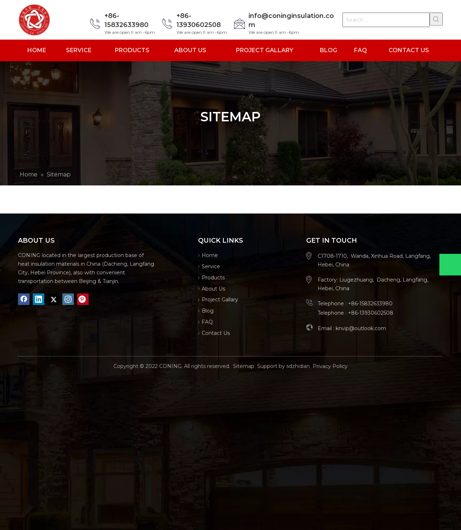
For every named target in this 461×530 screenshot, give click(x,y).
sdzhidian (298, 366)
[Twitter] (53, 299)
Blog (208, 310)
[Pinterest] (83, 299)
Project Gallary (220, 299)
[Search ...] (386, 20)
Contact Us (216, 333)
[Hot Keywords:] (436, 19)
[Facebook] (24, 299)
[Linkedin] (38, 299)
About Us (213, 289)
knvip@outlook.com (361, 328)
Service (211, 266)
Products (213, 277)
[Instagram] (68, 299)
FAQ (207, 322)
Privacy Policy (330, 366)
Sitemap (243, 366)
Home (210, 255)
